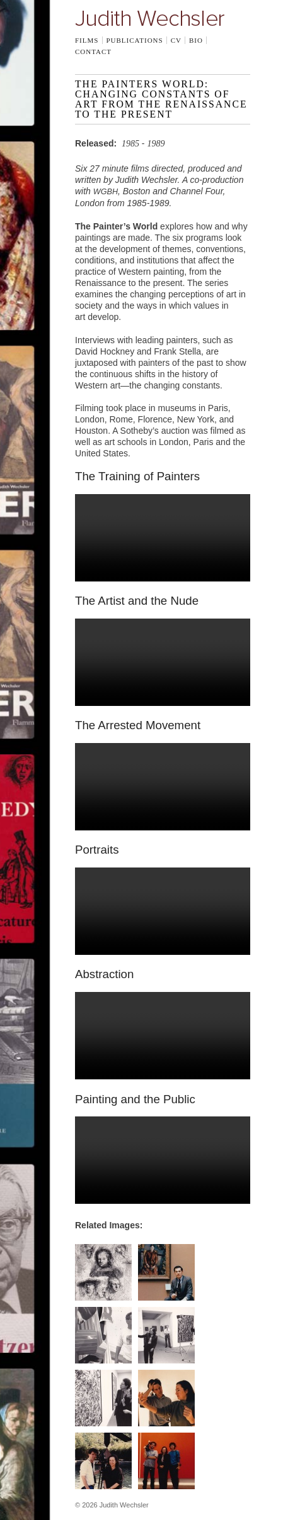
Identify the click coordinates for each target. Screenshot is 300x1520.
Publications (134, 40)
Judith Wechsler (149, 18)
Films (86, 40)
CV (176, 40)
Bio (196, 40)
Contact (93, 51)
